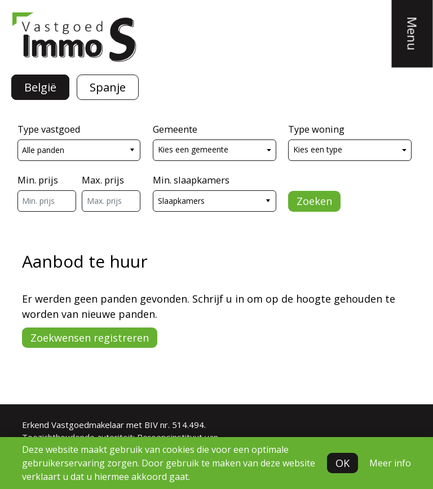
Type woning (316, 129)
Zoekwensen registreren (89, 337)
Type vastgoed (49, 129)
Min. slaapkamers (191, 179)
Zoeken (314, 201)
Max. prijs (103, 179)
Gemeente (175, 129)
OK (342, 463)
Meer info (390, 463)
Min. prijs (37, 179)
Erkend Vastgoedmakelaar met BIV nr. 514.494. (114, 424)
